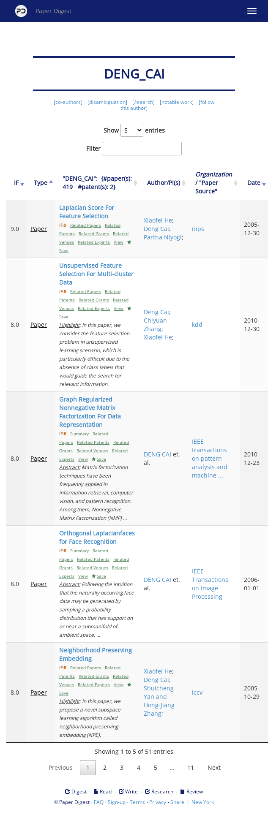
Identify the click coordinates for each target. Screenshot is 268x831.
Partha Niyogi (163, 237)
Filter (134, 148)
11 (190, 767)
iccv (197, 692)
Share (177, 802)
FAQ (99, 802)
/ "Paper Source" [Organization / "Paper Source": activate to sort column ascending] (213, 182)
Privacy (157, 802)
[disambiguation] (107, 102)
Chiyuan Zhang (155, 324)
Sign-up (117, 802)
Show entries (134, 130)
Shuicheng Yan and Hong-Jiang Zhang (159, 700)
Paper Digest (43, 11)
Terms (137, 802)
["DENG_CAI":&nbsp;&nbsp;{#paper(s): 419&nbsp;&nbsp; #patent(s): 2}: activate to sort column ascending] (97, 183)
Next (214, 767)
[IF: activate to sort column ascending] (16, 183)
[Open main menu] (252, 11)
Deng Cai (156, 229)
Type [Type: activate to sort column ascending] (40, 183)
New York (202, 802)
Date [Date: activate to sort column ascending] (253, 183)
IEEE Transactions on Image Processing (210, 583)
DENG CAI (157, 454)
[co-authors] (68, 102)
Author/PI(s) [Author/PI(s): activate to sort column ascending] (163, 183)
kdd (197, 324)
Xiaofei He (158, 220)
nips (198, 229)
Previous (61, 767)
